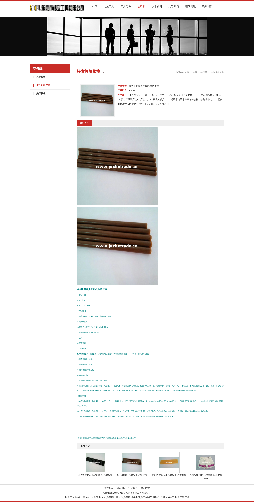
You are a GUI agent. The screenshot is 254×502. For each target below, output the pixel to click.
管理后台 (108, 488)
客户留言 (145, 488)
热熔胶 (141, 6)
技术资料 (157, 6)
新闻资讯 (190, 6)
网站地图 (121, 488)
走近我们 (173, 6)
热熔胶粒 (40, 93)
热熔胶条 (40, 77)
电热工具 (109, 6)
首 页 (94, 6)
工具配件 (126, 6)
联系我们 (207, 6)
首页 (195, 72)
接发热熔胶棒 (43, 85)
